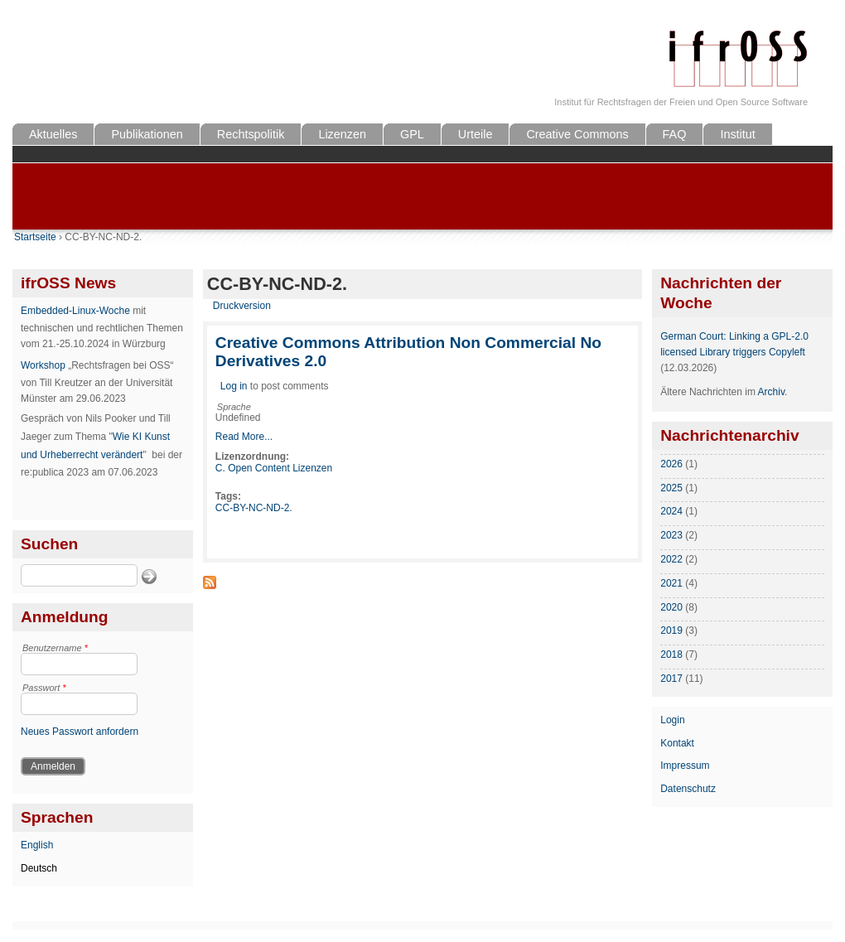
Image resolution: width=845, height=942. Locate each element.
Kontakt (677, 743)
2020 (671, 607)
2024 (671, 511)
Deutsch (39, 868)
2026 (671, 464)
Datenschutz (688, 789)
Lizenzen (342, 134)
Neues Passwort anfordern (79, 731)
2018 (671, 654)
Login (672, 720)
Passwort (44, 688)
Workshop (43, 365)
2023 (671, 535)
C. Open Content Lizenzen (273, 468)
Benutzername (55, 648)
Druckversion (242, 306)
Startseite (35, 237)
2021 (671, 583)
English (37, 845)
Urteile (475, 134)
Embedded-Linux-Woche (75, 310)
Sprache (234, 407)
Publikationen (146, 134)
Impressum (684, 765)
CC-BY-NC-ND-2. (253, 508)
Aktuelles (53, 134)
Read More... (244, 436)
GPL (412, 134)
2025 (671, 488)
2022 (671, 559)
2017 (671, 678)
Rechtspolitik (251, 134)
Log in (234, 386)
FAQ (675, 134)
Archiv (771, 392)
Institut (737, 134)
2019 (671, 630)
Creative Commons (577, 134)
